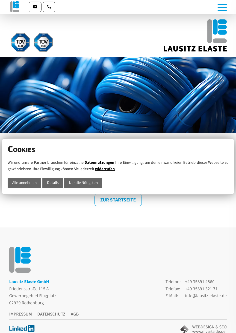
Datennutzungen (99, 162)
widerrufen (105, 169)
